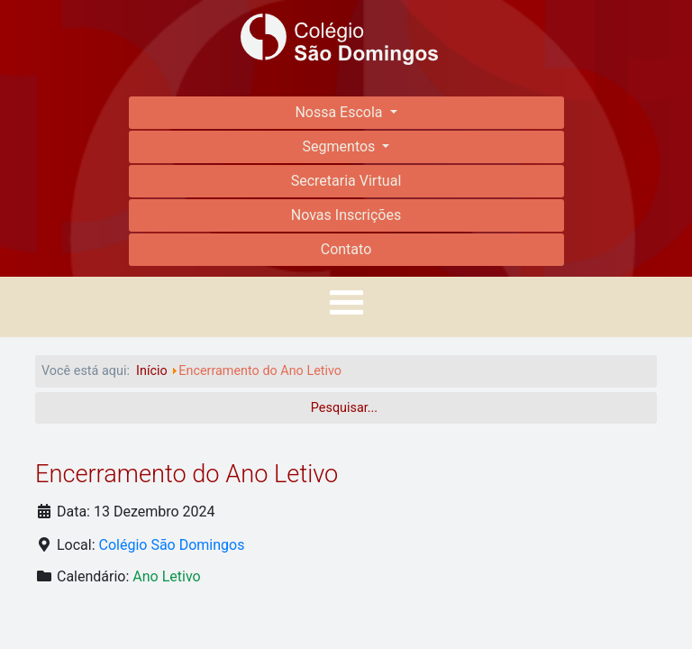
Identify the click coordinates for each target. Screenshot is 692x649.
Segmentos (341, 146)
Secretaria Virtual (346, 180)
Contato (346, 249)
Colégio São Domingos (172, 544)
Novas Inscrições (346, 215)
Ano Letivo (166, 576)
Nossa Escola (340, 112)
